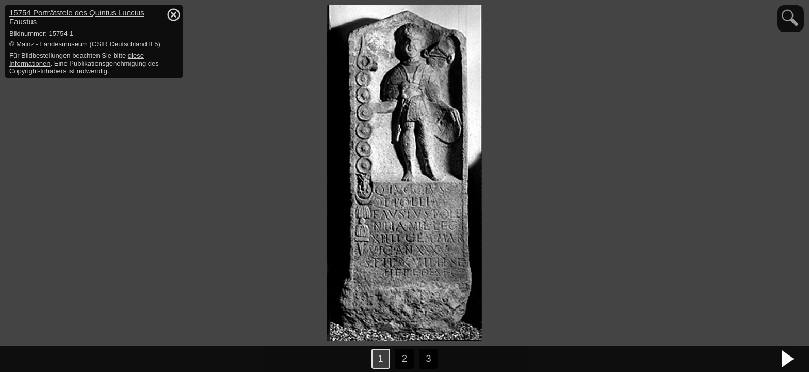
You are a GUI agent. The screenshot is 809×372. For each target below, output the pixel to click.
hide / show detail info (173, 14)
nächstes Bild (788, 359)
